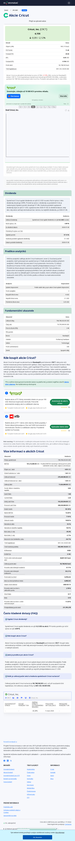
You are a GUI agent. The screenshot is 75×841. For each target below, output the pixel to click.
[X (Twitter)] (11, 760)
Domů (6, 10)
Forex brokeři (8, 782)
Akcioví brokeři (8, 772)
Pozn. (65, 103)
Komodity (30, 779)
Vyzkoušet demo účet (59, 427)
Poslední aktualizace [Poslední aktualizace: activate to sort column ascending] (51, 704)
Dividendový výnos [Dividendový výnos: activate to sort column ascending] (10, 704)
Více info (63, 96)
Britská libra (30, 788)
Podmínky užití (8, 807)
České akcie (30, 772)
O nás (52, 769)
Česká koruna (31, 791)
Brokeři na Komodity (10, 779)
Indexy (29, 782)
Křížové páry (31, 794)
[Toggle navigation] (68, 3)
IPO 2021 (15, 10)
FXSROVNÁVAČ (11, 3)
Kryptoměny (31, 769)
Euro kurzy (30, 785)
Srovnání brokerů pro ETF (12, 776)
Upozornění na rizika (10, 815)
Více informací (59, 832)
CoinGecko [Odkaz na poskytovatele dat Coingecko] (68, 824)
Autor (52, 776)
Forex (29, 776)
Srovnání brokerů (9, 769)
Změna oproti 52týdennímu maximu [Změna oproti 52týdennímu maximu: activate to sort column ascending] (37, 704)
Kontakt (52, 772)
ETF (28, 797)
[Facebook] (4, 760)
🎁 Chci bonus (13, 96)
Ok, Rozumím (37, 837)
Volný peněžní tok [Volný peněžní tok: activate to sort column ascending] (23, 704)
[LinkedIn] (8, 760)
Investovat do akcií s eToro (60, 402)
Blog (51, 779)
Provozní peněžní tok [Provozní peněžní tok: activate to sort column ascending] (64, 704)
